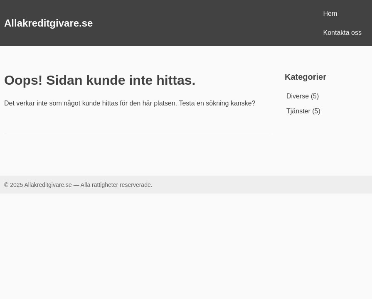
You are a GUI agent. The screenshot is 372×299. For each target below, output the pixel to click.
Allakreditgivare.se (48, 23)
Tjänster (298, 111)
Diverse (297, 96)
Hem (330, 13)
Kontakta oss (342, 32)
